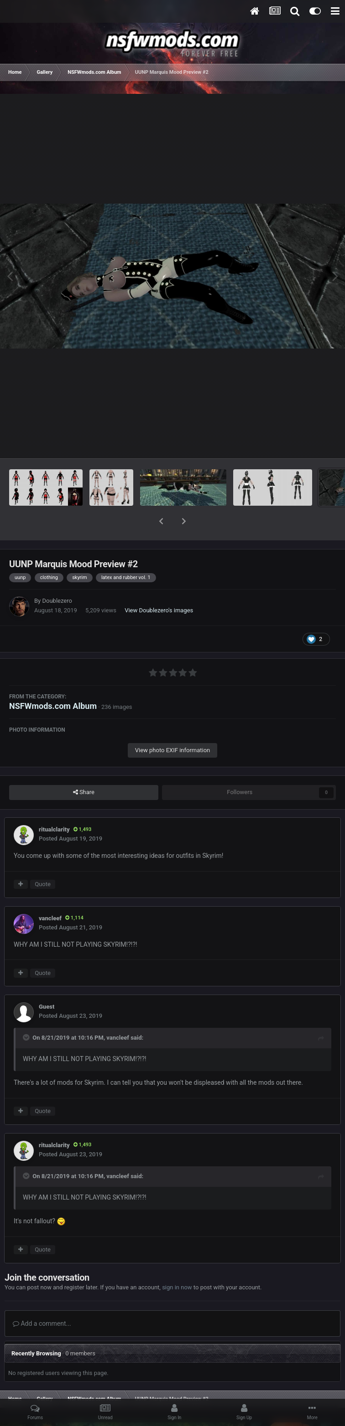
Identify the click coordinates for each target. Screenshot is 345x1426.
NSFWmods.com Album (53, 682)
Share (83, 768)
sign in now (177, 1263)
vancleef (50, 894)
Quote (43, 860)
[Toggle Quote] (27, 1013)
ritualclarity (54, 805)
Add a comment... (42, 1299)
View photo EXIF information (172, 726)
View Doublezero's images (159, 586)
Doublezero (57, 577)
